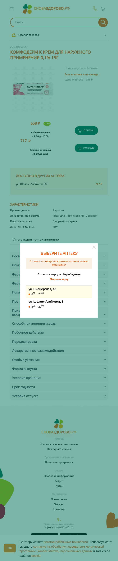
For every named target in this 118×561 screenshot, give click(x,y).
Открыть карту (59, 279)
